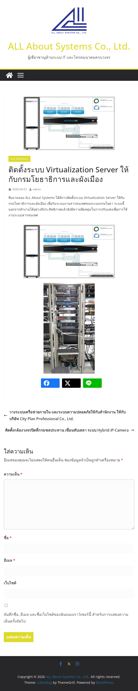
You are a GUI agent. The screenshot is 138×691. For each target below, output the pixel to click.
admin (37, 189)
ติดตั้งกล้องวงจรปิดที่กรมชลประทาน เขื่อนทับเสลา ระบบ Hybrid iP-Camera (69, 430)
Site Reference (19, 158)
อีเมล (9, 560)
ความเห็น (13, 474)
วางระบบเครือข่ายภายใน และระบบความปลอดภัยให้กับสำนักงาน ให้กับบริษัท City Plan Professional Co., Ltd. (65, 415)
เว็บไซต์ (10, 582)
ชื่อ (8, 537)
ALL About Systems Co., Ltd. (69, 46)
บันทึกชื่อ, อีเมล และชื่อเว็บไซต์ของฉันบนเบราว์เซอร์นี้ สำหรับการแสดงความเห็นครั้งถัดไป (66, 618)
